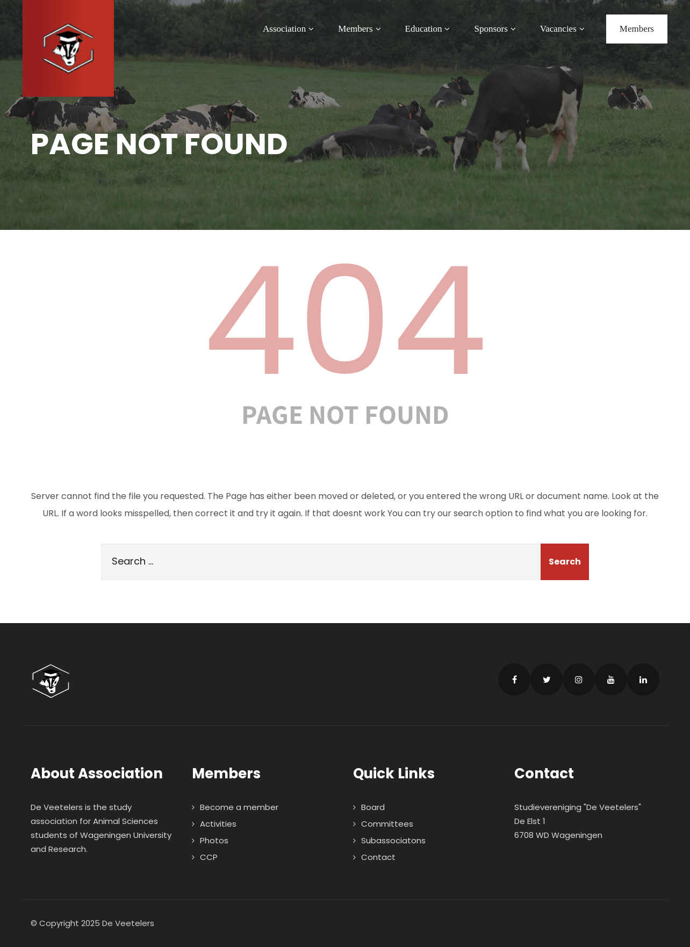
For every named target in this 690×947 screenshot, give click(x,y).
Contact (378, 857)
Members (360, 29)
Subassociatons (393, 840)
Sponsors (496, 29)
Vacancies (563, 29)
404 (345, 321)
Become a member (239, 807)
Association (290, 29)
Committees (387, 823)
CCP (209, 857)
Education (429, 29)
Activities (218, 823)
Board (373, 807)
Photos (214, 840)
